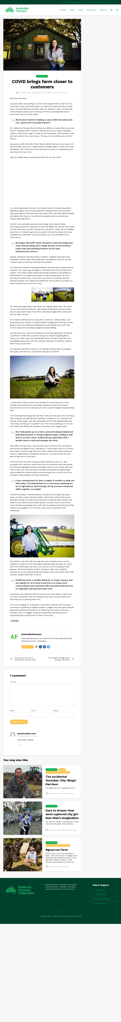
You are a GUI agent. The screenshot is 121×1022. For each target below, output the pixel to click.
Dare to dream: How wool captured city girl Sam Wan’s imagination (62, 814)
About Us (103, 10)
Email (33, 710)
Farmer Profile (42, 76)
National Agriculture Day (76, 2)
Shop (72, 10)
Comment (13, 682)
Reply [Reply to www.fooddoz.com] (19, 745)
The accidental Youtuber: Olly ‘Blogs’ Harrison (61, 780)
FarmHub (64, 2)
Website (56, 710)
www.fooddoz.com (26, 733)
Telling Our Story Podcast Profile (58, 772)
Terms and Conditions (101, 899)
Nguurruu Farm (57, 849)
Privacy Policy (100, 903)
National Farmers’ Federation (94, 2)
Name (12, 710)
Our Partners (101, 894)
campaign (14, 621)
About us (100, 890)
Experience (91, 10)
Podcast (62, 769)
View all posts (27, 647)
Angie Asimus (52, 793)
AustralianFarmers (111, 2)
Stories (63, 10)
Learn (80, 10)
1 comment (54, 92)
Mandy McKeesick (53, 830)
